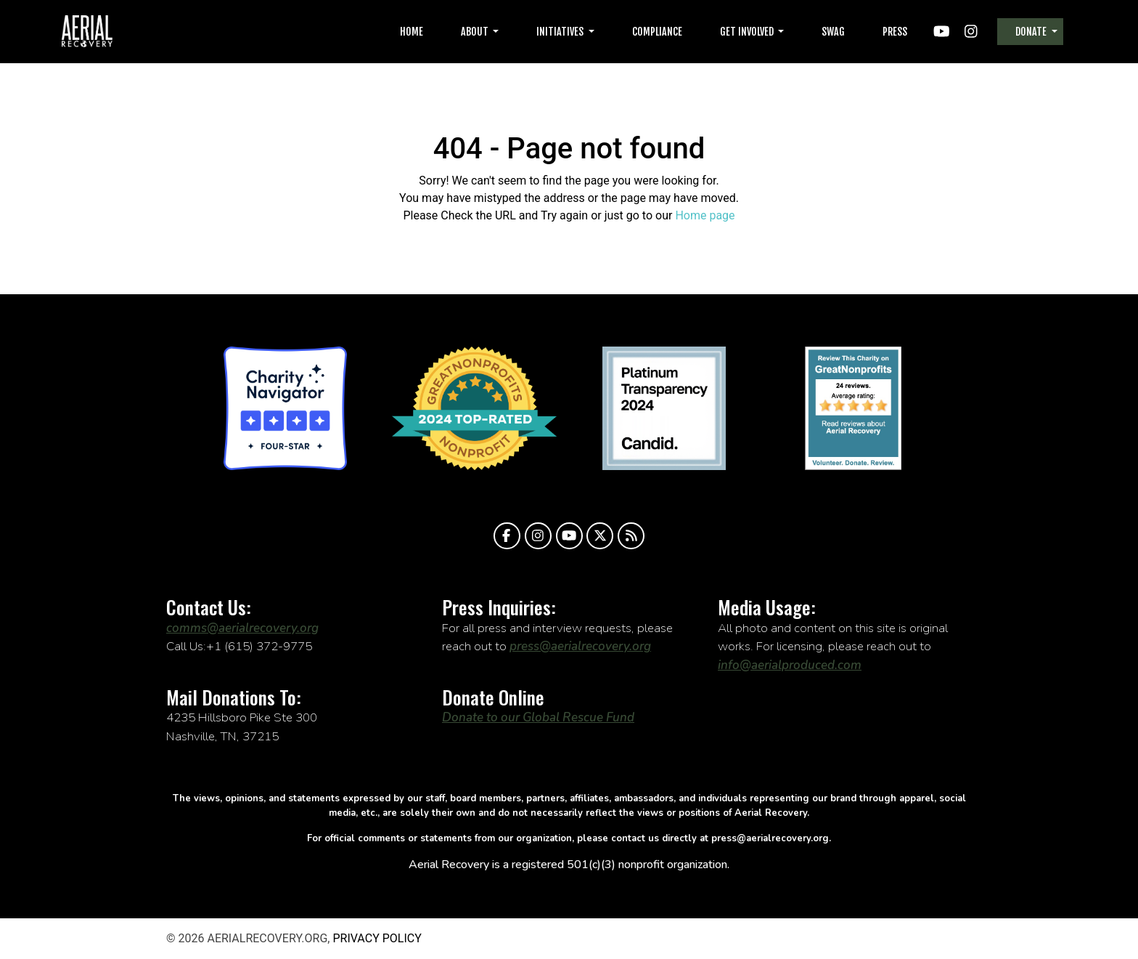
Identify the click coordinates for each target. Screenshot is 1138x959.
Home (411, 31)
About (476, 31)
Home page (704, 215)
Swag (833, 31)
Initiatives (561, 31)
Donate (1032, 31)
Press (895, 31)
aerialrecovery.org (87, 31)
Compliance (657, 31)
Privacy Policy (376, 938)
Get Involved (748, 31)
